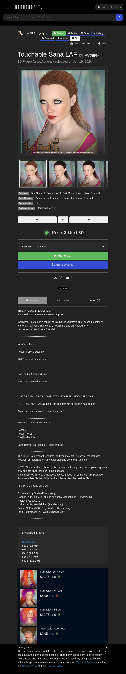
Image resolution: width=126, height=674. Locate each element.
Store (85, 33)
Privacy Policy (54, 666)
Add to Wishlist (63, 264)
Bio (75, 38)
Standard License (46, 208)
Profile (72, 33)
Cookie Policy (29, 666)
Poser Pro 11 (54, 193)
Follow (59, 33)
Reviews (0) (93, 300)
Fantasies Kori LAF (51, 590)
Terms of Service (86, 662)
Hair (37, 203)
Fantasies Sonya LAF (52, 571)
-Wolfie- (91, 55)
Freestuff (48, 38)
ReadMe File (29, 542)
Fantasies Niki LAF (51, 609)
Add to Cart (63, 255)
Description (32, 300)
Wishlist (63, 38)
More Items (62, 300)
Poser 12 (95, 193)
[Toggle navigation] (7, 7)
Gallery (98, 33)
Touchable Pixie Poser (53, 628)
